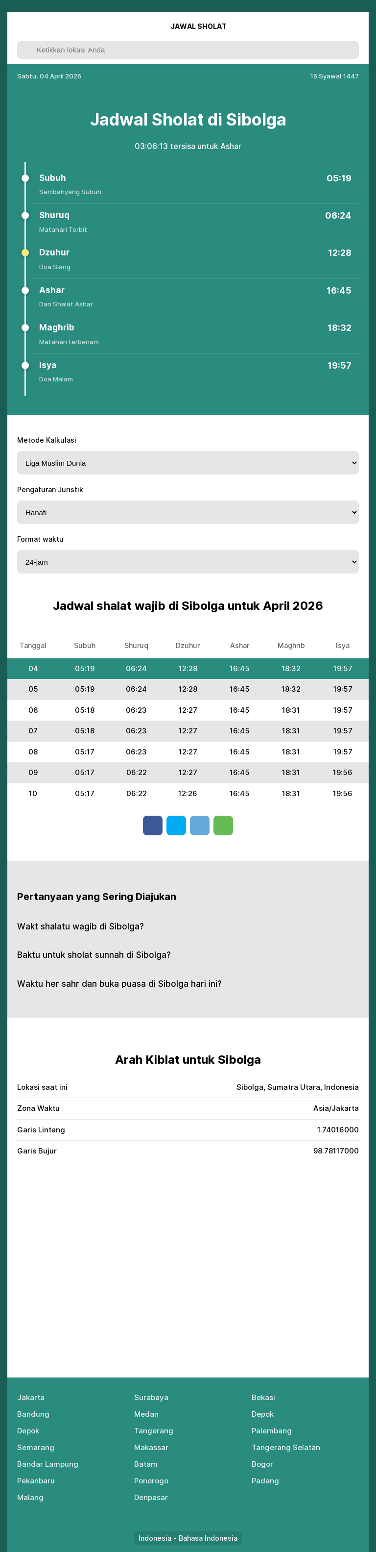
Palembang (272, 1430)
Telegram (200, 825)
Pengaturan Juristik (50, 489)
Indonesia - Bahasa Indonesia (188, 1538)
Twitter (176, 825)
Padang (265, 1480)
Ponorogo (151, 1480)
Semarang (35, 1447)
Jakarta (31, 1397)
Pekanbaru (36, 1480)
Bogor (262, 1464)
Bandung (33, 1414)
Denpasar (151, 1497)
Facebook (153, 825)
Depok (263, 1414)
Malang (30, 1497)
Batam (146, 1464)
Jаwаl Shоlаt (199, 26)
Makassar (151, 1447)
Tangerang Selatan (286, 1447)
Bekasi (263, 1397)
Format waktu (40, 539)
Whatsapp (223, 825)
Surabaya (151, 1397)
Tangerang (153, 1430)
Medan (146, 1414)
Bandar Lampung (47, 1464)
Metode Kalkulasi (46, 440)
